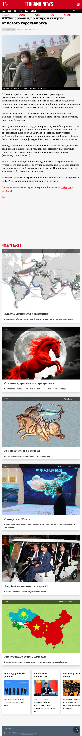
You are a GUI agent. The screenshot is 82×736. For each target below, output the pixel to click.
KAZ (4, 11)
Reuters (62, 103)
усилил (18, 177)
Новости (6, 15)
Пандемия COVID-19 (31, 29)
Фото (52, 15)
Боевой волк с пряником (40, 675)
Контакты (8, 728)
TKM (20, 11)
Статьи (22, 15)
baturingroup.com (27, 734)
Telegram (66, 187)
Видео (37, 15)
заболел (73, 136)
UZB (26, 11)
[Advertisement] (41, 225)
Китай (19, 29)
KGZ (9, 11)
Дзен (8, 191)
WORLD (33, 11)
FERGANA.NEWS (39, 4)
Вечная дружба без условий (14, 675)
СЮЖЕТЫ (67, 15)
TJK (15, 11)
